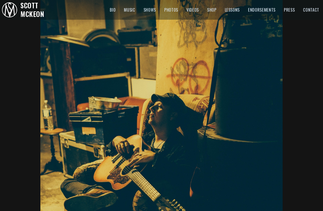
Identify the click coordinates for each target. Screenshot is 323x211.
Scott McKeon (32, 9)
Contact (311, 10)
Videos (192, 10)
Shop (212, 10)
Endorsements (262, 10)
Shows (150, 10)
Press (289, 10)
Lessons (232, 10)
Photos (171, 10)
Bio (113, 10)
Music (129, 10)
